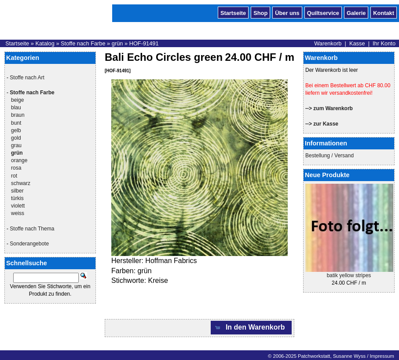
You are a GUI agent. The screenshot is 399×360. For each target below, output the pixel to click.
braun (18, 115)
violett (18, 206)
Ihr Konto (384, 43)
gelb (16, 130)
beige (17, 100)
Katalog (44, 43)
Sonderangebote (29, 244)
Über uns (287, 12)
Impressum (382, 356)
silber (17, 191)
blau (16, 107)
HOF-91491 (144, 43)
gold (16, 138)
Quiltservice (323, 12)
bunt (16, 123)
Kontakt (383, 12)
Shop (260, 12)
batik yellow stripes (349, 275)
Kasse (357, 43)
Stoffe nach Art (27, 77)
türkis (17, 198)
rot (14, 176)
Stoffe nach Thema (32, 229)
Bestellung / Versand (329, 155)
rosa (16, 168)
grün (117, 43)
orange (19, 160)
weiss (17, 213)
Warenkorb (327, 43)
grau (16, 145)
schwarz (20, 183)
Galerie (356, 12)
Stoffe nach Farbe (83, 43)
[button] (251, 327)
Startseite (233, 12)
